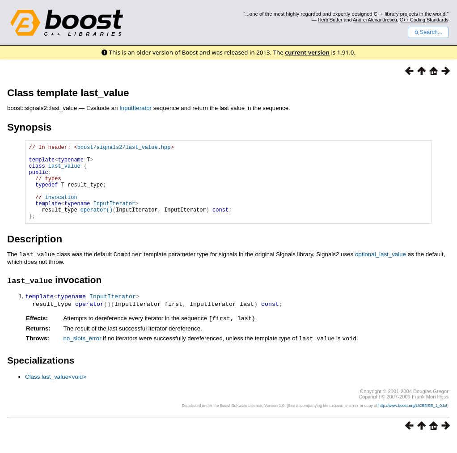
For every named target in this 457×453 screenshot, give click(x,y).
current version (307, 52)
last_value (64, 171)
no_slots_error (82, 353)
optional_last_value (380, 270)
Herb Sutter (330, 19)
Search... (428, 32)
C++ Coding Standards (424, 19)
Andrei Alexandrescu (375, 19)
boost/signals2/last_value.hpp (124, 148)
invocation (61, 209)
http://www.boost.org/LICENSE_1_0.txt (412, 420)
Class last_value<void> (55, 391)
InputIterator (135, 108)
